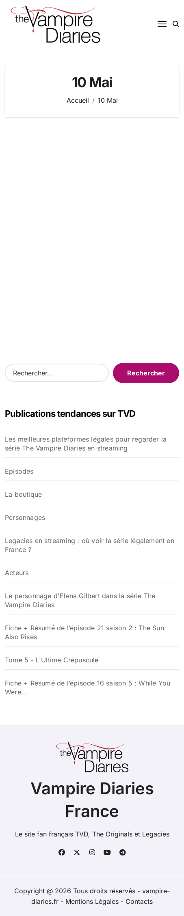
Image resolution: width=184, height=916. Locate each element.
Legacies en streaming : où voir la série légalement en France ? (89, 545)
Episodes (19, 471)
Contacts (139, 901)
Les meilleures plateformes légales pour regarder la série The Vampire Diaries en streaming (86, 443)
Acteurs (16, 573)
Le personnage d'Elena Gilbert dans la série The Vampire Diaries (80, 600)
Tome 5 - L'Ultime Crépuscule (52, 660)
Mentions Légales (93, 901)
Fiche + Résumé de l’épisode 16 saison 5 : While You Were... (87, 687)
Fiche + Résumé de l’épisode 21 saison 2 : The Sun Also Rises (84, 632)
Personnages (25, 517)
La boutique (23, 494)
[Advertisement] (92, 225)
